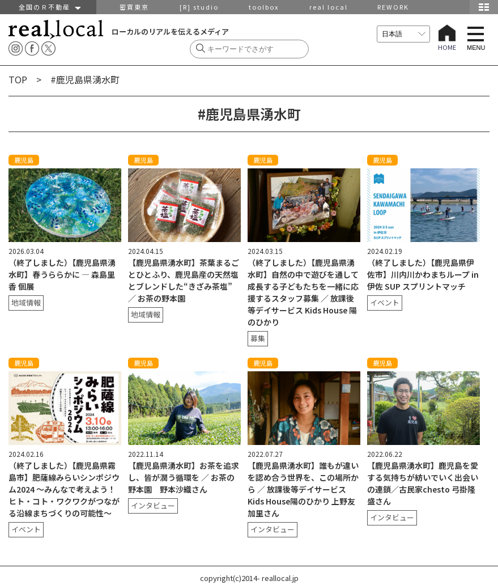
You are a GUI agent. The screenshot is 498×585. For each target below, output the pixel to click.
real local (328, 6)
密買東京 (134, 6)
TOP (17, 79)
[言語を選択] (403, 34)
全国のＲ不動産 (48, 6)
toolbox (264, 6)
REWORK (393, 6)
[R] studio (199, 6)
